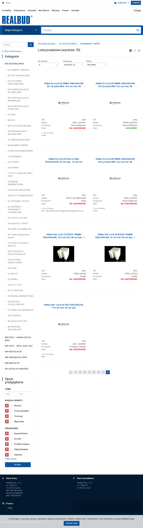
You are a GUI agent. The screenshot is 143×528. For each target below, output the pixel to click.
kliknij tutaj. (128, 519)
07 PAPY (12, 114)
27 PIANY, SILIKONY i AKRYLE (18, 244)
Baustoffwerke (21, 433)
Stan (43, 128)
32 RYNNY (13, 279)
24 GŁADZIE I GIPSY (18, 223)
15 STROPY (13, 162)
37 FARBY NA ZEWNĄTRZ (21, 310)
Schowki (32, 10)
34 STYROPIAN (15, 290)
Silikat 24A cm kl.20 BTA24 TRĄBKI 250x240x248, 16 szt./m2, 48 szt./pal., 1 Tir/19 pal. (115, 236)
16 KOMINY (13, 167)
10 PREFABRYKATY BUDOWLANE (18, 132)
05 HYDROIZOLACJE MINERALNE (18, 99)
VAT (43, 120)
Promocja (18, 416)
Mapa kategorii (21, 30)
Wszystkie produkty (46, 44)
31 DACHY (13, 273)
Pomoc (65, 10)
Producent (46, 125)
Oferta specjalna (21, 411)
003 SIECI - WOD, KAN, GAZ (19, 346)
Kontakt (75, 10)
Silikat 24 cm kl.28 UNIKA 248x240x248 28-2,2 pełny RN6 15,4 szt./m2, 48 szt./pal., (115, 161)
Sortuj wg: (67, 61)
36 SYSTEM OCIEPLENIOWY (16, 303)
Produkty (6, 10)
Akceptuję (71, 523)
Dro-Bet (17, 439)
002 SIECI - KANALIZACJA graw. (18, 338)
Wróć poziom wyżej (11, 51)
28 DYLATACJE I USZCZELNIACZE (16, 252)
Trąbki (83, 276)
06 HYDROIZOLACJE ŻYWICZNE (18, 107)
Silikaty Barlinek (21, 449)
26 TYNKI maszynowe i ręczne (19, 236)
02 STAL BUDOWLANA (19, 75)
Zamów (136, 3)
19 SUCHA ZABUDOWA (19, 190)
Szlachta (18, 455)
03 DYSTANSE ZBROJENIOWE (15, 82)
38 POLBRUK (14, 315)
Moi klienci (44, 10)
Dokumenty (19, 10)
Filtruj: (89, 61)
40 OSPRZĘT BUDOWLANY (14, 328)
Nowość (17, 405)
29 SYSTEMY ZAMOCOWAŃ (15, 261)
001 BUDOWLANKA (14, 63)
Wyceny (55, 10)
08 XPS (11, 120)
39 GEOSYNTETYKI (17, 321)
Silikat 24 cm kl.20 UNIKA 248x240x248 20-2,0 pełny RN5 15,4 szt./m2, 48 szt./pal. (115, 85)
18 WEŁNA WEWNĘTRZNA (15, 182)
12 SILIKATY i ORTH (18, 145)
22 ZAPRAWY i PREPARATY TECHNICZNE (15, 209)
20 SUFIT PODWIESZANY (20, 195)
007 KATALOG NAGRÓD (16, 368)
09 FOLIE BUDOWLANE (19, 125)
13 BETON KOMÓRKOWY (20, 151)
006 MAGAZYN (12, 363)
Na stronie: (43, 61)
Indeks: (44, 122)
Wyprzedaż (19, 421)
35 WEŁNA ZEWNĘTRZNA (20, 296)
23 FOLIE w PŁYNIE (17, 218)
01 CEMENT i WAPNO (18, 70)
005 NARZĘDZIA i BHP (16, 357)
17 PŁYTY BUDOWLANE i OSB (20, 174)
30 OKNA (12, 268)
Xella (83, 201)
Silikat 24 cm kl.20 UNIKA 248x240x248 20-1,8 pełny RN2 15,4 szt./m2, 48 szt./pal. (63, 85)
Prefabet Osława (21, 444)
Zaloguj (137, 10)
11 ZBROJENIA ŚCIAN (18, 139)
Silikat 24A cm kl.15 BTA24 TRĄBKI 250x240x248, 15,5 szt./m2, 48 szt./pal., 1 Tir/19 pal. (63, 236)
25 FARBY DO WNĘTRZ (19, 229)
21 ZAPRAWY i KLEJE (18, 201)
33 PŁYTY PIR (15, 285)
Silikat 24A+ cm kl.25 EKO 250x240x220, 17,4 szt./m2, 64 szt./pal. (64, 306)
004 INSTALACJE (13, 351)
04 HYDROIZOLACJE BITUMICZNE (18, 90)
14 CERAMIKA (15, 156)
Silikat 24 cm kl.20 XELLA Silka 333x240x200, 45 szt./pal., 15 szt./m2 (63, 160)
